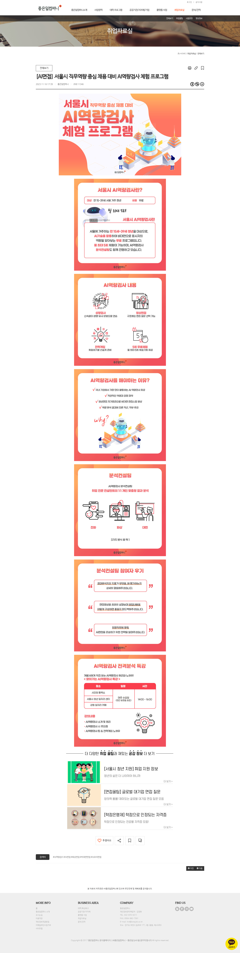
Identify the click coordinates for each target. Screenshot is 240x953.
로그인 (189, 2)
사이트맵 (39, 929)
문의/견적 (81, 922)
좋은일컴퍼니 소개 (43, 912)
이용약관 (39, 918)
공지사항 (199, 2)
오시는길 (39, 915)
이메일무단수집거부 (43, 925)
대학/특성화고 (83, 908)
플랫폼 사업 (82, 915)
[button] (190, 868)
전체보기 (44, 68)
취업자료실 (82, 918)
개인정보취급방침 (42, 922)
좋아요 (104, 840)
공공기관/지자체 (84, 912)
